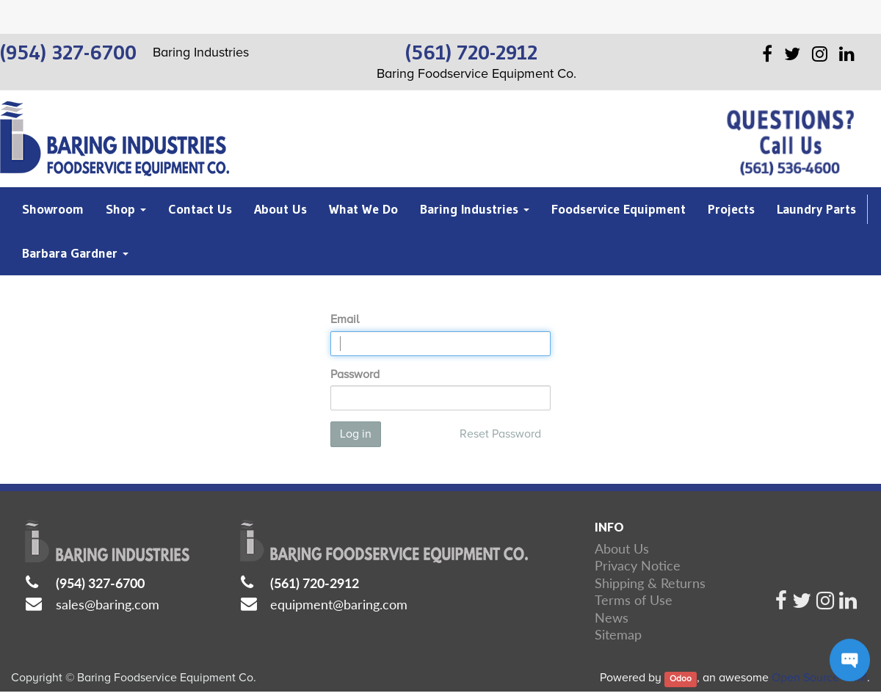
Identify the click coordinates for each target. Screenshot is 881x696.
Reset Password (500, 434)
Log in (355, 434)
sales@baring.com (107, 604)
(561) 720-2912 (314, 583)
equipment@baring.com (338, 604)
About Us (622, 548)
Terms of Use (633, 600)
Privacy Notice (638, 565)
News (611, 617)
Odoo (681, 678)
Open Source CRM (819, 677)
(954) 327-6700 (100, 583)
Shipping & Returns (650, 583)
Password (355, 374)
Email (344, 319)
